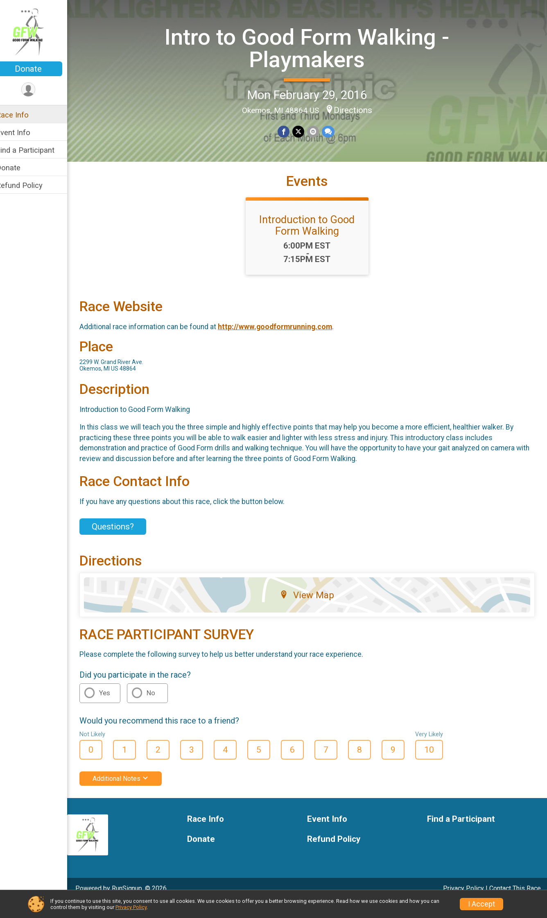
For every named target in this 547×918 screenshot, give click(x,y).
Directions (358, 110)
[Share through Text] (332, 131)
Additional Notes (131, 793)
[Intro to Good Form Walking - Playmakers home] (39, 31)
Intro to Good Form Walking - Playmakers (312, 48)
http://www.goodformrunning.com (285, 341)
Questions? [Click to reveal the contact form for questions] (123, 541)
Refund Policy (30, 185)
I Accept (481, 904)
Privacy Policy (131, 907)
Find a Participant (36, 150)
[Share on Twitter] (304, 131)
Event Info (24, 132)
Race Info (23, 115)
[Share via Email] (318, 131)
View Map (312, 609)
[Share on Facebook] (289, 131)
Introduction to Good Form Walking (312, 239)
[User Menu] (39, 89)
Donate (38, 69)
